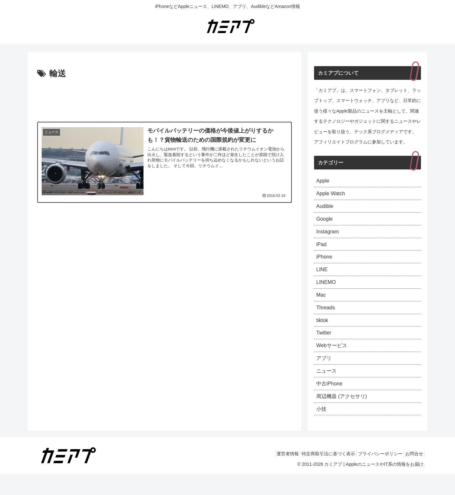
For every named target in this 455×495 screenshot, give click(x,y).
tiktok (323, 333)
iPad (322, 250)
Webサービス (333, 360)
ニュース (327, 388)
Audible (325, 209)
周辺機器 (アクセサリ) (344, 416)
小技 (322, 429)
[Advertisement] (164, 98)
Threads (326, 319)
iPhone (325, 264)
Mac (321, 305)
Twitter (324, 347)
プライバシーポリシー (374, 475)
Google (325, 223)
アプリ (324, 374)
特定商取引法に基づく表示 (319, 475)
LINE (322, 278)
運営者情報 (274, 475)
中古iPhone (331, 402)
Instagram (329, 236)
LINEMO (327, 291)
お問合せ (412, 475)
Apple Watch (332, 195)
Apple (323, 181)
